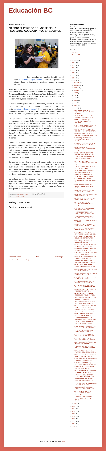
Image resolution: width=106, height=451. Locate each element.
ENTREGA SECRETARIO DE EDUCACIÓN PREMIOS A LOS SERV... (83, 139)
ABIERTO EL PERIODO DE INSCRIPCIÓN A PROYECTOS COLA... (83, 204)
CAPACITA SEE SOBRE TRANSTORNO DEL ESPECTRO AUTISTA (85, 298)
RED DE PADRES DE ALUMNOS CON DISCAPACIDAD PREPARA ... (85, 371)
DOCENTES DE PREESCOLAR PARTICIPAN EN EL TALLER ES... (84, 212)
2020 (74, 78)
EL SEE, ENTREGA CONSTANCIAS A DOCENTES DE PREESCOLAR (85, 326)
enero (76, 403)
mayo (75, 100)
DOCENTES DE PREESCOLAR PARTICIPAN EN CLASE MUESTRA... (85, 225)
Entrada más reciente (15, 257)
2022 (74, 73)
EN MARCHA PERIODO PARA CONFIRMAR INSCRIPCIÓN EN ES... (85, 363)
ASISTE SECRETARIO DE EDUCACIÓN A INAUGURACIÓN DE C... (85, 195)
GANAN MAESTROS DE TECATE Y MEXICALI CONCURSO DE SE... (84, 116)
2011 (74, 424)
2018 (74, 406)
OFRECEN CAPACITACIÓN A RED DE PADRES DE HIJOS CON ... (85, 343)
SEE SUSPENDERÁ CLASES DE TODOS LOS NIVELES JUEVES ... (84, 294)
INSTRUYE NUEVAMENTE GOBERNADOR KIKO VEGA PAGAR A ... (85, 162)
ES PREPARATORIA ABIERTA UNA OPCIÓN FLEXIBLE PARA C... (84, 282)
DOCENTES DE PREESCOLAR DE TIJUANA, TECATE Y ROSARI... (84, 216)
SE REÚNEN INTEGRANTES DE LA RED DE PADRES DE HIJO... (84, 208)
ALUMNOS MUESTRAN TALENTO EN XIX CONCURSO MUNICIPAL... (85, 126)
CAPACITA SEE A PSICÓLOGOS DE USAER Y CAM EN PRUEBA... (84, 302)
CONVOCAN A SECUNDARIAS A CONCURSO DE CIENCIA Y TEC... (85, 375)
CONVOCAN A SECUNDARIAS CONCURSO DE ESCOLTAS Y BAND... (83, 398)
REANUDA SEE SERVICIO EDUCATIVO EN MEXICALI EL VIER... (85, 273)
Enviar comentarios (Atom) (24, 260)
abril (75, 103)
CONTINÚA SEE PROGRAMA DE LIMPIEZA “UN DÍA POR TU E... (84, 330)
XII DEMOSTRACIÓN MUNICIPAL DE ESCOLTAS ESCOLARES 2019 (85, 144)
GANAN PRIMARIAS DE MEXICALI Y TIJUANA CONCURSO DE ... (84, 171)
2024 (74, 68)
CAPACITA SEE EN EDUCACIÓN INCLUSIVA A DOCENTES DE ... (84, 379)
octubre (76, 87)
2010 (74, 426)
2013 (74, 419)
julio (75, 95)
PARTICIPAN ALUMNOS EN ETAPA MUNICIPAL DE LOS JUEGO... (84, 367)
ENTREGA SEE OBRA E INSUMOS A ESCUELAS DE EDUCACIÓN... (84, 229)
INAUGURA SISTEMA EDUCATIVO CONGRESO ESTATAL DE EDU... (84, 310)
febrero (76, 108)
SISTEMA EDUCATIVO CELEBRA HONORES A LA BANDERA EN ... (84, 314)
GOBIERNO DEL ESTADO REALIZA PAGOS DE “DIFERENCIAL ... (84, 157)
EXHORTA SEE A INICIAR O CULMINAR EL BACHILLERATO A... (85, 269)
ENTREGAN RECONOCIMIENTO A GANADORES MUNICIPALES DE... (85, 233)
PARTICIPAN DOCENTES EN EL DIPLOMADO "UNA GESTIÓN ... (84, 175)
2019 (74, 80)
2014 (74, 416)
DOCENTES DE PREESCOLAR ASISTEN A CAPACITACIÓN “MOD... (85, 318)
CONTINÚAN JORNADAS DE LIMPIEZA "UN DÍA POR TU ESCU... (85, 383)
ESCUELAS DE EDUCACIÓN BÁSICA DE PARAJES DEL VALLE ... (85, 355)
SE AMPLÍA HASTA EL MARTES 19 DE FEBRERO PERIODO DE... (85, 278)
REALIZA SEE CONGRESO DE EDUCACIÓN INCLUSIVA (83, 241)
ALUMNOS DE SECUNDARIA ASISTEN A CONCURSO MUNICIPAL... (85, 359)
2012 (74, 421)
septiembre (77, 90)
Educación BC (31, 10)
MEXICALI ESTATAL (20, 196)
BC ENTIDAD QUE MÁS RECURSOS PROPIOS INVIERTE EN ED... (85, 322)
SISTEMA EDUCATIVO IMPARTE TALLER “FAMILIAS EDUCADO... (84, 153)
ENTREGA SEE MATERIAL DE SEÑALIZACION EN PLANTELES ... (85, 339)
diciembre (77, 83)
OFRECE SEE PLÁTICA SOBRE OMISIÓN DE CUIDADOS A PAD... (84, 387)
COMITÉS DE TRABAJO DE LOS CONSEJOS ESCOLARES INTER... (85, 130)
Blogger (63, 441)
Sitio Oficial (75, 53)
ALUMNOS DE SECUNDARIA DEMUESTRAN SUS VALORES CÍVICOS (84, 111)
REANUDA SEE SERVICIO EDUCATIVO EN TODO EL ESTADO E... (85, 253)
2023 (74, 70)
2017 (74, 409)
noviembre (77, 85)
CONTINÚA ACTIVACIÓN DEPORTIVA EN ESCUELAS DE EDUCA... (85, 245)
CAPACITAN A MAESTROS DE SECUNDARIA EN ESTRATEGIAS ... (85, 261)
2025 (74, 65)
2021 (74, 75)
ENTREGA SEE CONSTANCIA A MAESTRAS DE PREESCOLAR (84, 335)
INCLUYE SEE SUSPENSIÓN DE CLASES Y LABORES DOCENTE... (85, 286)
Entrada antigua (58, 257)
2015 (74, 414)
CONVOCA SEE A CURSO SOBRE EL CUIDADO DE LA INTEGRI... (85, 249)
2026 (74, 63)
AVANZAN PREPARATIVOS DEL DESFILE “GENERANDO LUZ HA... (85, 265)
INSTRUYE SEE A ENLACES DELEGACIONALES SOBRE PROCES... (83, 393)
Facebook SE (76, 55)
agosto (76, 93)
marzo (76, 105)
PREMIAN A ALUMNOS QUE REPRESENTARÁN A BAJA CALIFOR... (82, 121)
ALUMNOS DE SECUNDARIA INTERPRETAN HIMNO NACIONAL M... (85, 180)
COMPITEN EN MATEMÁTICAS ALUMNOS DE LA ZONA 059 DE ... (85, 351)
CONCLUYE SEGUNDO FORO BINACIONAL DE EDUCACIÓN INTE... (83, 186)
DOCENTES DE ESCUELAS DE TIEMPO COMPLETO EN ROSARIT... (85, 134)
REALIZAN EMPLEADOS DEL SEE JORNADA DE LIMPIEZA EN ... (84, 190)
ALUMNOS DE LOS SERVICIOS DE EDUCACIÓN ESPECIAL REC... (84, 237)
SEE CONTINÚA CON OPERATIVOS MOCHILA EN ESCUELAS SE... (84, 199)
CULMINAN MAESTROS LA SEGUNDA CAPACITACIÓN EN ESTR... (85, 257)
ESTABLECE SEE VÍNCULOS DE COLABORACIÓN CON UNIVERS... (85, 347)
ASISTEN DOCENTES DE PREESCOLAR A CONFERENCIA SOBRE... (84, 149)
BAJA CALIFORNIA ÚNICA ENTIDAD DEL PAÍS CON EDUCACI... (84, 167)
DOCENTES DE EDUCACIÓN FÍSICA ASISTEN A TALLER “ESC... (85, 290)
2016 (74, 411)
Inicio (37, 257)
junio (75, 98)
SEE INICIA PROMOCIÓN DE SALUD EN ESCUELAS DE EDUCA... (85, 306)
